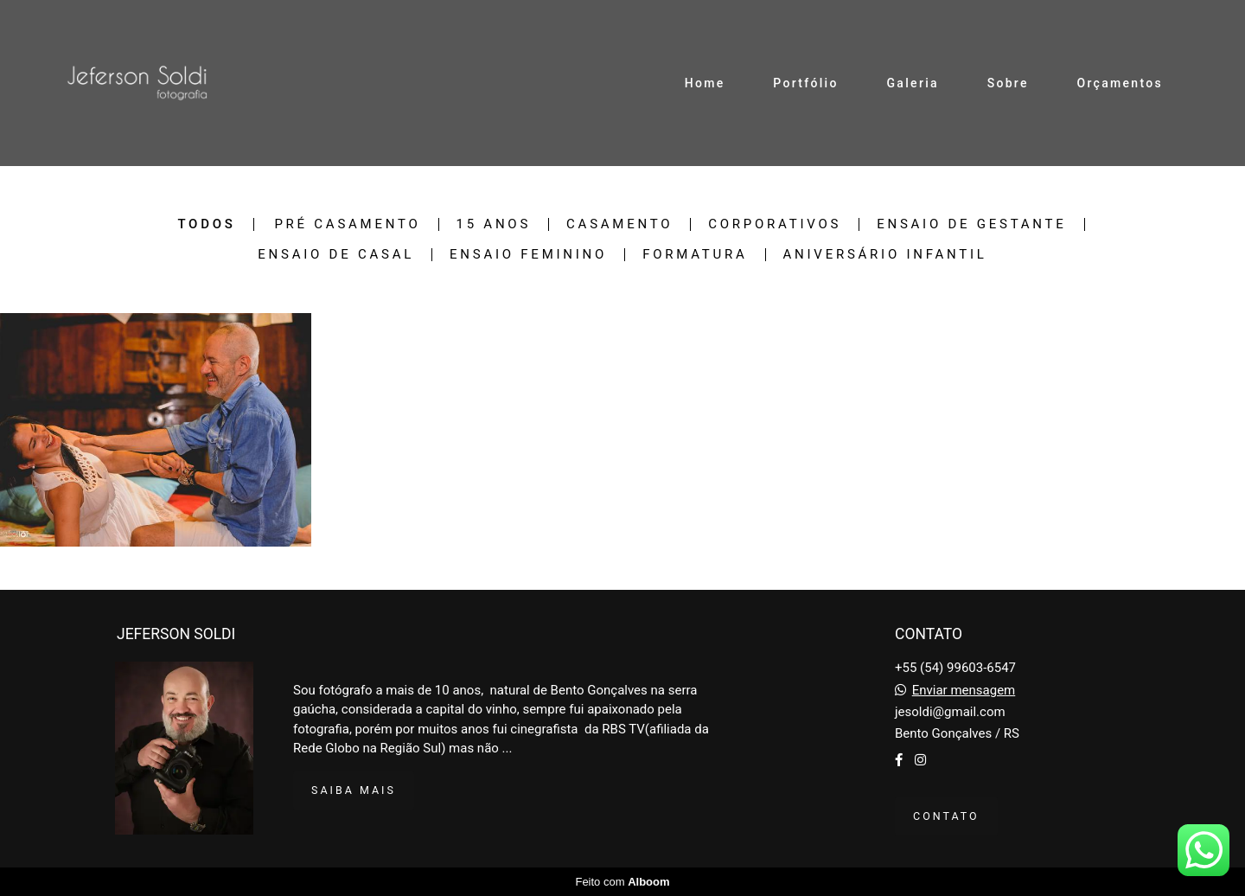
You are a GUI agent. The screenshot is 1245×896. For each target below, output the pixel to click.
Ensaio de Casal (336, 254)
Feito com (622, 881)
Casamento (619, 224)
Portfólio (805, 83)
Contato (946, 816)
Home (705, 83)
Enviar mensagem (964, 690)
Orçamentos (1120, 83)
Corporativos (774, 224)
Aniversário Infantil (885, 254)
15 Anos (494, 224)
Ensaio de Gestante (971, 224)
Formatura (694, 254)
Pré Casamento (347, 224)
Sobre (1008, 83)
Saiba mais (353, 790)
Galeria (913, 83)
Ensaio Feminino (528, 254)
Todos (206, 224)
